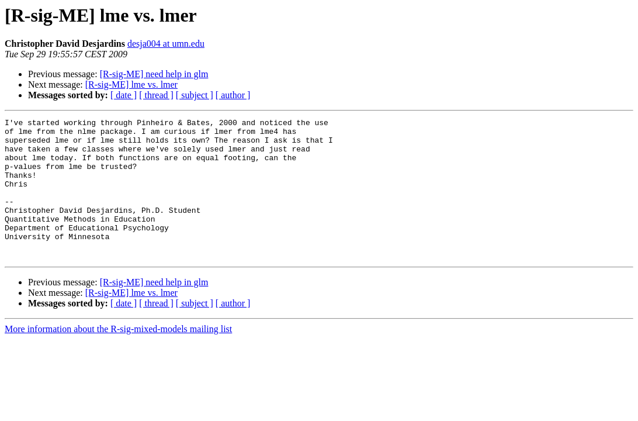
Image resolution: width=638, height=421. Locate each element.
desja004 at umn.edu (165, 44)
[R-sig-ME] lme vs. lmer (131, 84)
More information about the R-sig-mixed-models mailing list (118, 357)
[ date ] (123, 95)
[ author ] (233, 95)
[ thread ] (156, 95)
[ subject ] (194, 95)
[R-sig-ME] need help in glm (154, 74)
